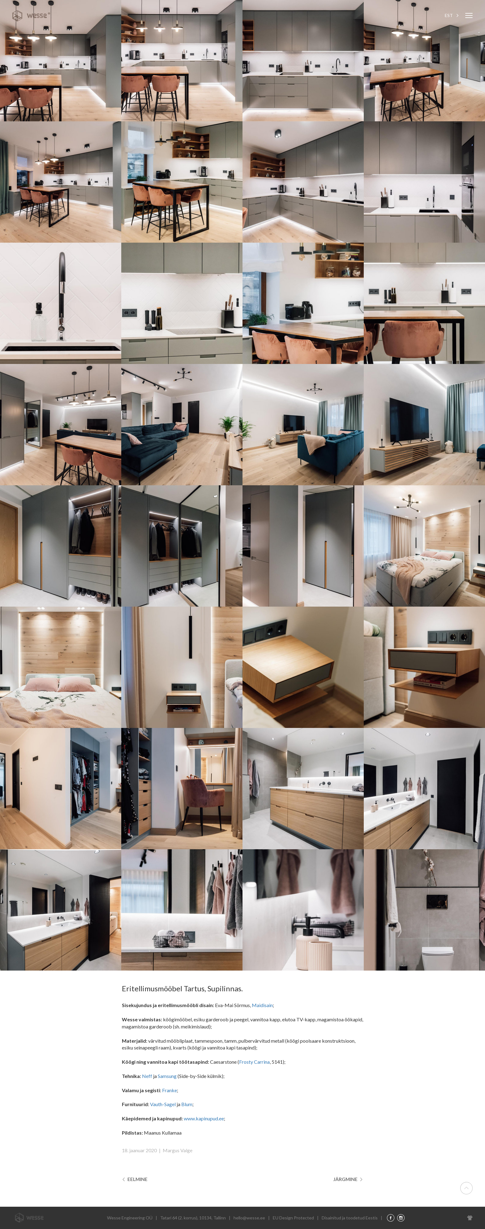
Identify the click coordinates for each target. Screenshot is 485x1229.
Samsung (167, 1076)
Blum (186, 1104)
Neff (147, 1076)
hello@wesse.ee (249, 1217)
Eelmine (135, 1179)
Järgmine (348, 1179)
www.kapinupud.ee (204, 1118)
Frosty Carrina (254, 1062)
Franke (169, 1090)
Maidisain (262, 1005)
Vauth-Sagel (163, 1104)
